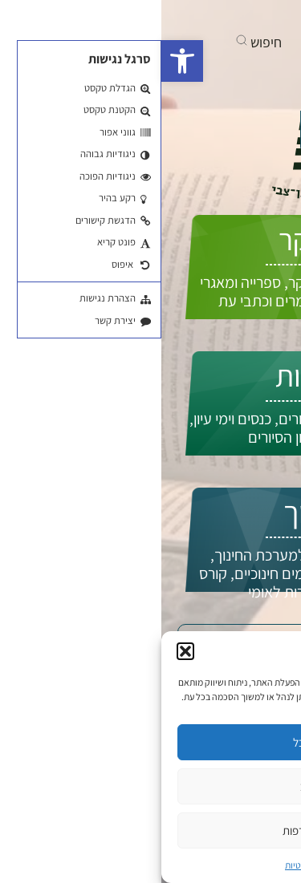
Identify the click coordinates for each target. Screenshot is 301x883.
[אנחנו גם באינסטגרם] (184, 16)
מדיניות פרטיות (150, 865)
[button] (21, 61)
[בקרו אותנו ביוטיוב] (211, 16)
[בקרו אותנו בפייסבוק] (241, 16)
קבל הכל (151, 742)
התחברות (229, 183)
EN (260, 166)
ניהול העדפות (151, 830)
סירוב (150, 786)
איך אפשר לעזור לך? (199, 131)
